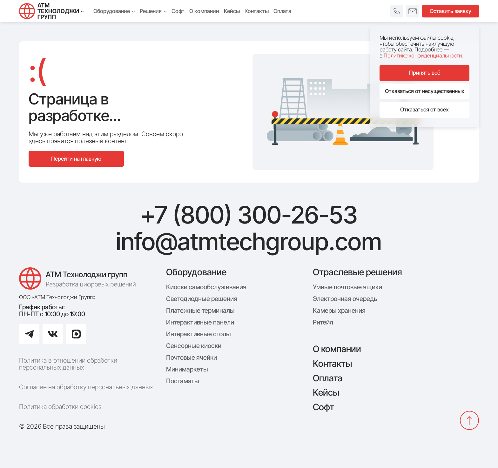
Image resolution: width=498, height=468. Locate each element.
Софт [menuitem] (178, 11)
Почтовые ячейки (191, 357)
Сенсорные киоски (193, 346)
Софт (323, 407)
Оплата (327, 378)
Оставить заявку (450, 11)
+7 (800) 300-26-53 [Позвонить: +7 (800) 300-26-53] (249, 215)
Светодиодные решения (201, 299)
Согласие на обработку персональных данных (86, 387)
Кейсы (326, 392)
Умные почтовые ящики (347, 287)
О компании (337, 349)
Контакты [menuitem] (257, 11)
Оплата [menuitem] (282, 11)
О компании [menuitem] (204, 11)
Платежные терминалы (200, 310)
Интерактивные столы (198, 334)
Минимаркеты (187, 369)
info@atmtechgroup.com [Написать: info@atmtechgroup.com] (249, 241)
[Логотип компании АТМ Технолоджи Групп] (79, 278)
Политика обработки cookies (60, 406)
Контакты (332, 363)
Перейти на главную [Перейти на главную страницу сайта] (76, 159)
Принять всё (424, 73)
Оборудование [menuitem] (114, 11)
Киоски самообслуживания (206, 287)
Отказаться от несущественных (424, 91)
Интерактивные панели (200, 322)
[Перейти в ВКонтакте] (53, 334)
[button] (396, 11)
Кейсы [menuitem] (232, 11)
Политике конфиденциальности (423, 55)
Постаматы (182, 381)
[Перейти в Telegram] (29, 334)
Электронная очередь (345, 299)
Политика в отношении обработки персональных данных (68, 364)
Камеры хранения (339, 310)
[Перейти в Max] (76, 334)
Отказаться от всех (424, 109)
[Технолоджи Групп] (51, 11)
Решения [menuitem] (153, 11)
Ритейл (323, 322)
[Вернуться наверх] (469, 420)
